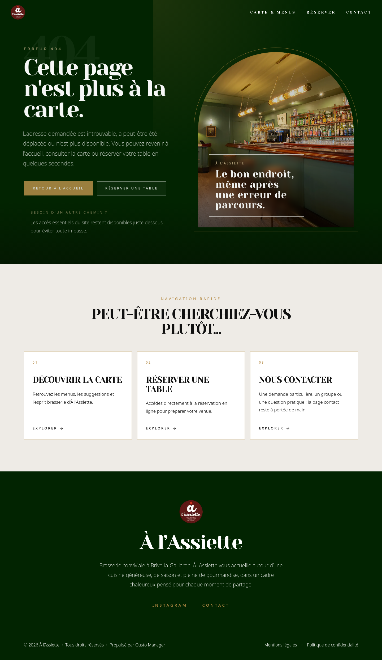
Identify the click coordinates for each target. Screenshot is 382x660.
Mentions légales (280, 645)
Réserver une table (131, 191)
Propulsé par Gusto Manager (137, 645)
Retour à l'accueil (58, 191)
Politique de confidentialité (332, 645)
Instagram (169, 605)
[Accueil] (18, 12)
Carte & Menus (273, 12)
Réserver (320, 12)
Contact (358, 12)
